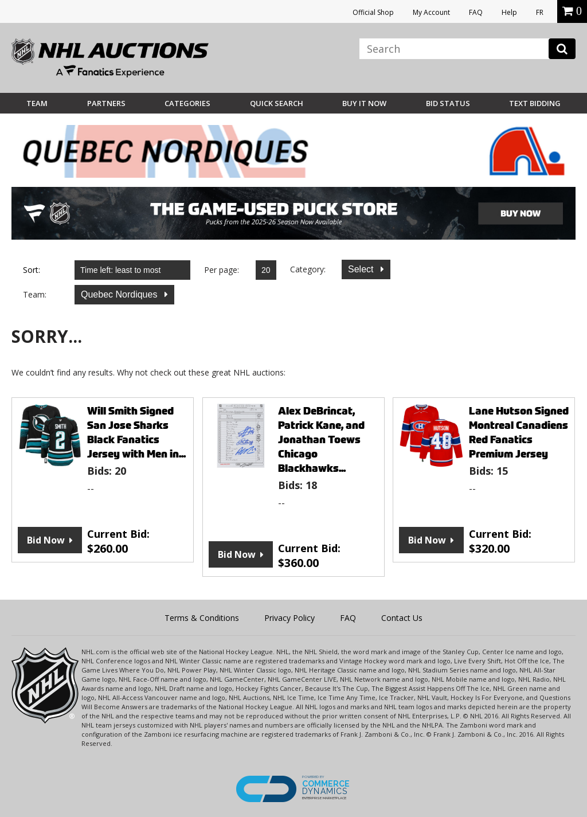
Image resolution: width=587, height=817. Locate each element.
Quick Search (276, 103)
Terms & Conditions (202, 617)
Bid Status (448, 103)
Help (509, 12)
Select (362, 269)
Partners (106, 103)
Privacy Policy (289, 617)
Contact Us (401, 617)
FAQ (476, 12)
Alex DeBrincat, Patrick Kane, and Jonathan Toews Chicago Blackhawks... (321, 439)
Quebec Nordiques (120, 294)
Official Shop (373, 12)
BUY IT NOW (364, 103)
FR (539, 12)
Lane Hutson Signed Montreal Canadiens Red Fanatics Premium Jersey (519, 432)
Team (37, 103)
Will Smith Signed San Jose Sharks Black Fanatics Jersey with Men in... (136, 432)
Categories (187, 103)
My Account (431, 12)
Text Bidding (535, 103)
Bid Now (46, 540)
